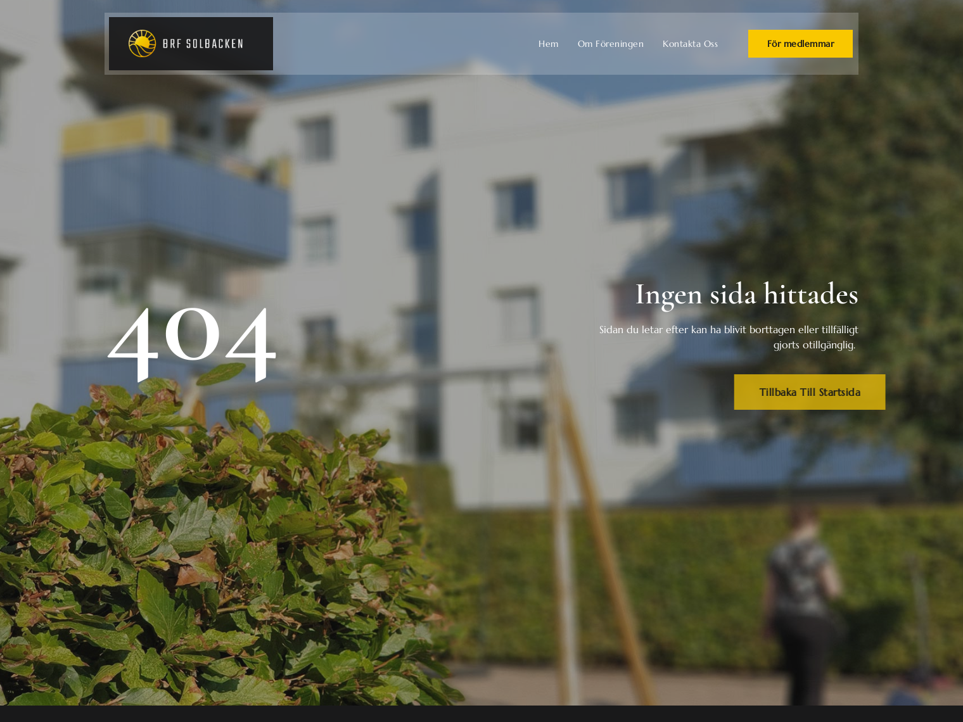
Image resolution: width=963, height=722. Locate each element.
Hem (549, 43)
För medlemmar (800, 43)
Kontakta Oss (690, 43)
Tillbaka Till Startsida (825, 392)
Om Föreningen (611, 43)
